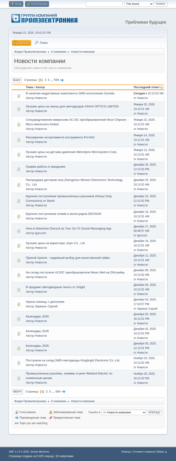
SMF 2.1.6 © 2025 (19, 451)
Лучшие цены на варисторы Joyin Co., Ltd (55, 243)
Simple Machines (39, 451)
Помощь (126, 451)
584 (56, 80)
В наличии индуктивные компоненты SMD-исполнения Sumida (70, 93)
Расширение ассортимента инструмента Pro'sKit (60, 137)
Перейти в (94, 412)
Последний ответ (149, 87)
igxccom (40, 233)
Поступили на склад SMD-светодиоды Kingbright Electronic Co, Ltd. (73, 360)
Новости (41, 98)
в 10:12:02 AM (148, 93)
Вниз (16, 80)
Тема (29, 87)
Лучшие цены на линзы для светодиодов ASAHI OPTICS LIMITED (72, 106)
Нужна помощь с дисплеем (45, 301)
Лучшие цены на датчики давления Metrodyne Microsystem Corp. (71, 152)
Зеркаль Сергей (46, 306)
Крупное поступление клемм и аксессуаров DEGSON (63, 213)
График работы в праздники (45, 166)
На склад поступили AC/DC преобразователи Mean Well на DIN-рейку (75, 272)
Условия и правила (144, 451)
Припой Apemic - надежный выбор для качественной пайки (68, 257)
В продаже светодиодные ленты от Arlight (55, 287)
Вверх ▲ (162, 451)
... (52, 80)
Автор (40, 87)
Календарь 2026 (37, 316)
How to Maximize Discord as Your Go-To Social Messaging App (68, 228)
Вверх (17, 391)
